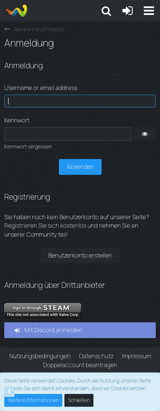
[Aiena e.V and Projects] (16, 10)
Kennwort (16, 120)
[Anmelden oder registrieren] (127, 10)
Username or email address (40, 88)
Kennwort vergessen (28, 146)
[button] (148, 10)
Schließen (79, 400)
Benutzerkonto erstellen (80, 255)
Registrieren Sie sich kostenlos (45, 225)
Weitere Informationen (33, 400)
